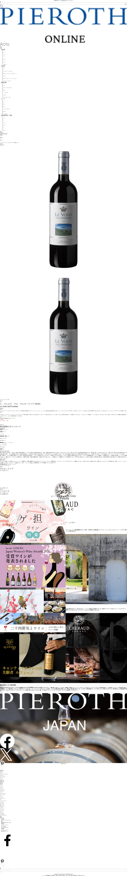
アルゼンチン (2, 789)
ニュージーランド (3, 800)
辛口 (8, 399)
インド (1, 792)
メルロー (4, 443)
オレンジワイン (3, 776)
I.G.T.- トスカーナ (3, 438)
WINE (1, 48)
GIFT (1, 131)
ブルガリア (2, 806)
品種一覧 (1, 782)
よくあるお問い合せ (4, 827)
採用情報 (2, 828)
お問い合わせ (3, 826)
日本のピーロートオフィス (6, 820)
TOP (1, 46)
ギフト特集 (2, 814)
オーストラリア (3, 793)
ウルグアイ (2, 791)
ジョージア (2, 809)
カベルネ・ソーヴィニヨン (8, 442)
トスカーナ (5, 399)
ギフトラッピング (3, 815)
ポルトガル (2, 803)
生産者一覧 (2, 781)
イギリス (1, 808)
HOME (1, 135)
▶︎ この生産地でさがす (4, 494)
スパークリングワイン (4, 774)
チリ (1, 799)
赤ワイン (4, 440)
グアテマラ (2, 810)
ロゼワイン (2, 775)
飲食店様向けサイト (4, 831)
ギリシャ (1, 811)
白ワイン (1, 772)
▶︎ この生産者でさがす (4, 470)
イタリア (1, 399)
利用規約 (2, 823)
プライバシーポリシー (5, 829)
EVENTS (1, 132)
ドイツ (1, 786)
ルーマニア (2, 804)
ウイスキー (2, 777)
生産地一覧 (2, 780)
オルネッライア (5, 429)
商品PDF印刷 (2, 428)
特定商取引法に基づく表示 (6, 822)
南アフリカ (2, 805)
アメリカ (1, 788)
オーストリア (2, 794)
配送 (2, 821)
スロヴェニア (2, 798)
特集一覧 (1, 817)
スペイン (1, 797)
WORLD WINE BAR (3, 133)
